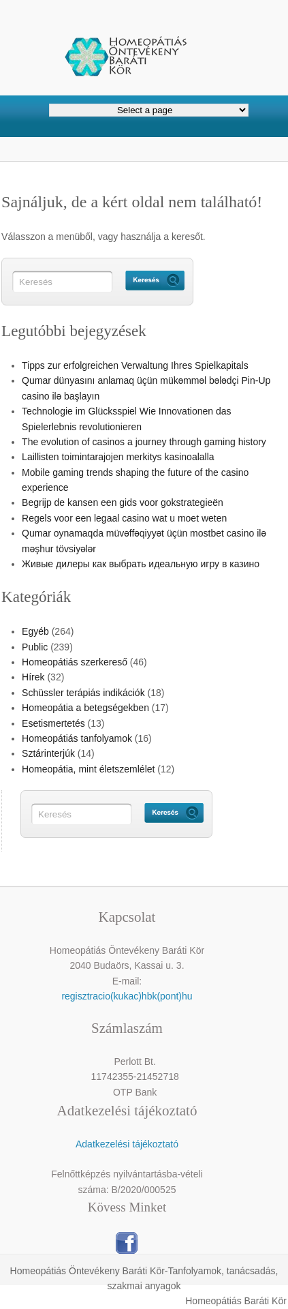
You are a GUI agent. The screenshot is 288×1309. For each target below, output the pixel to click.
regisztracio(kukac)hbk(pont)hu (126, 996)
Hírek (33, 677)
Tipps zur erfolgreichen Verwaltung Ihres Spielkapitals (135, 365)
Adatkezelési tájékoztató (127, 1144)
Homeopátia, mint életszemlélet (88, 769)
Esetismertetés (53, 723)
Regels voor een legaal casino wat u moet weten (124, 518)
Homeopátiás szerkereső (74, 662)
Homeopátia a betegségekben (85, 707)
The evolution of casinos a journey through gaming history (144, 441)
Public (35, 647)
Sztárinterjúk (48, 753)
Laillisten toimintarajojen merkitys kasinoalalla (118, 456)
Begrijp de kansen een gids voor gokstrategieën (122, 502)
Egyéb (35, 631)
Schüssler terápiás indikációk (83, 692)
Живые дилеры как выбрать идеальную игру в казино (140, 563)
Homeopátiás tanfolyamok (77, 738)
